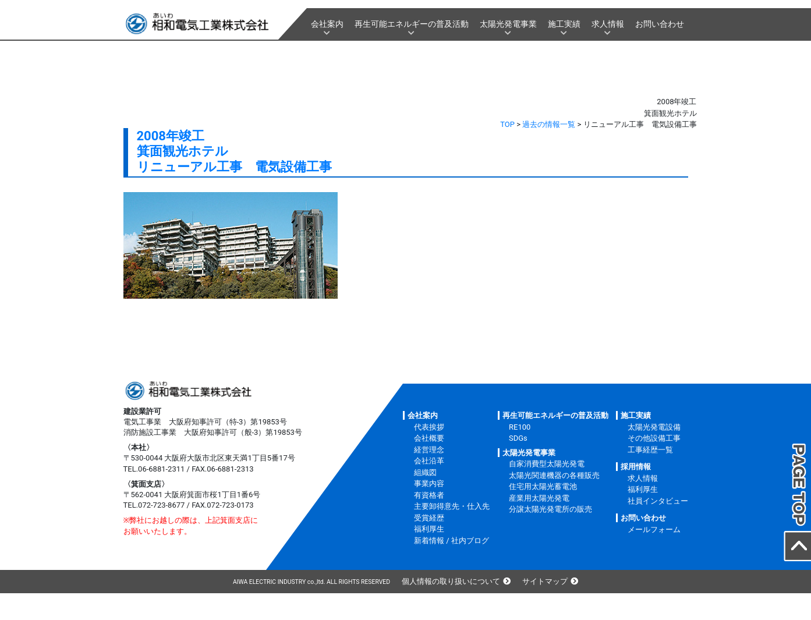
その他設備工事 (654, 438)
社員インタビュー (658, 501)
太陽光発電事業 (508, 24)
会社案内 (327, 24)
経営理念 (429, 449)
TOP (507, 124)
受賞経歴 (429, 517)
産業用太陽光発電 (539, 498)
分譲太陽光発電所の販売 (550, 509)
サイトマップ (545, 581)
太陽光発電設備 (654, 427)
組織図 (425, 472)
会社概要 (429, 438)
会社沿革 (429, 460)
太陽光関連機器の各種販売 (554, 475)
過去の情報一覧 (548, 124)
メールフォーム (654, 529)
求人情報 (608, 24)
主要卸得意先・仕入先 (452, 506)
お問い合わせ (659, 24)
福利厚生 (429, 529)
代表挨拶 (429, 427)
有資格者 (429, 495)
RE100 (519, 427)
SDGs (518, 438)
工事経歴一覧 (650, 449)
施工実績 (564, 24)
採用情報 (636, 466)
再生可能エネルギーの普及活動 (412, 24)
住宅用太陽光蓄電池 (543, 486)
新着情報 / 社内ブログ (451, 540)
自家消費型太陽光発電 (547, 463)
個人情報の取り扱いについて (451, 581)
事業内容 (429, 483)
